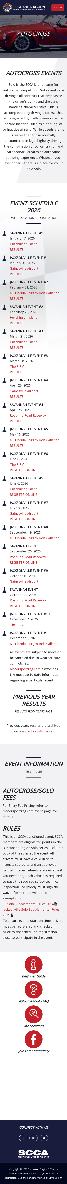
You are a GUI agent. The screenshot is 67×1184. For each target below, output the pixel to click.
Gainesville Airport (24, 268)
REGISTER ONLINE (23, 470)
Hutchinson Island (24, 244)
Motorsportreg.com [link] (25, 669)
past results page (38, 731)
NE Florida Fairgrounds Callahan (34, 293)
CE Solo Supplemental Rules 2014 (28, 904)
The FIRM (17, 366)
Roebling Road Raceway (28, 415)
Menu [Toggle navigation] (58, 7)
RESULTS (17, 249)
